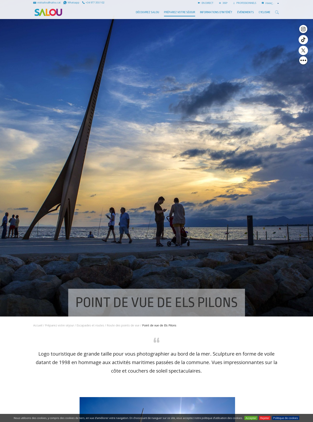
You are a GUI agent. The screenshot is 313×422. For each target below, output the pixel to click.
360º (223, 3)
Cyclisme (264, 12)
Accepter (251, 418)
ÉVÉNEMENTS (245, 12)
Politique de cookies (285, 418)
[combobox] (272, 3)
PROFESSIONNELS (244, 3)
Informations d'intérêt (216, 12)
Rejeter (264, 418)
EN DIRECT (205, 3)
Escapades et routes (90, 325)
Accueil (37, 325)
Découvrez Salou (147, 12)
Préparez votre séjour (179, 12)
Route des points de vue (123, 325)
